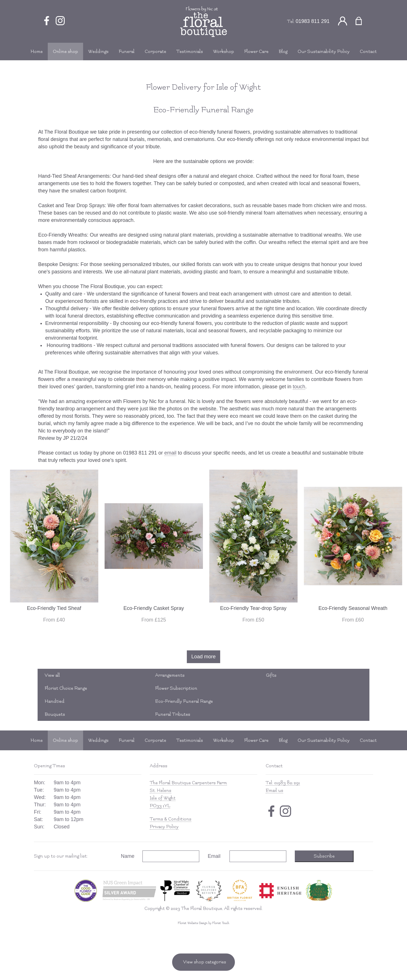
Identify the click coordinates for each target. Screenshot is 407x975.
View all (52, 675)
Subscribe (324, 856)
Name (128, 856)
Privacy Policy (164, 826)
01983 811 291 (313, 21)
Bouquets (55, 714)
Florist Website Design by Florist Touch (203, 923)
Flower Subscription (176, 688)
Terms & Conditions (170, 819)
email (170, 453)
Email (214, 856)
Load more (203, 656)
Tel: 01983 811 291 (283, 782)
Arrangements (170, 675)
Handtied (54, 701)
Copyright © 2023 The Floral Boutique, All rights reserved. (203, 908)
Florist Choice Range (66, 688)
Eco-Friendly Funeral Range (184, 701)
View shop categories (204, 962)
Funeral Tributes (172, 714)
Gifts (271, 675)
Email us (274, 790)
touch (299, 386)
